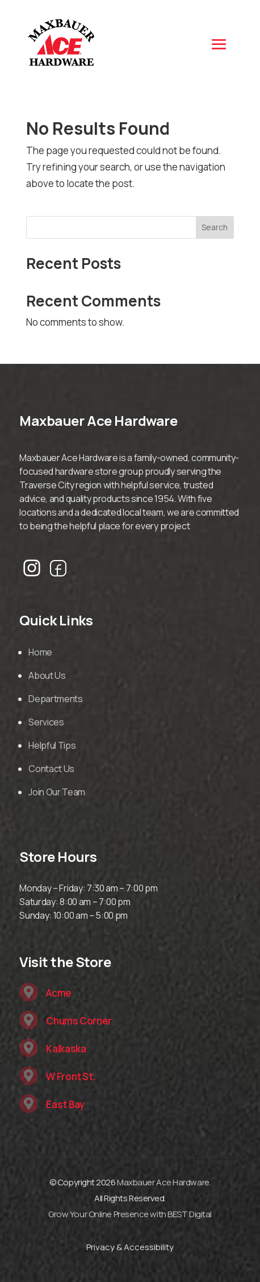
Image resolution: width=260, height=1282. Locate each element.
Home (40, 652)
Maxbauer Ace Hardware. (164, 1182)
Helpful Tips (52, 745)
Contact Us (51, 768)
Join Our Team (56, 792)
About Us (46, 675)
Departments (55, 698)
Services (46, 722)
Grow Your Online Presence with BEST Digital (130, 1214)
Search (215, 227)
